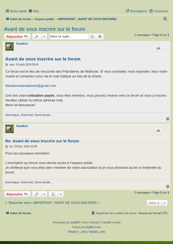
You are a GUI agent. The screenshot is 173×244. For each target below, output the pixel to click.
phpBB (74, 222)
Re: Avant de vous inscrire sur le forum (42, 141)
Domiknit (22, 43)
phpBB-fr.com (93, 227)
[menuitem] (33, 11)
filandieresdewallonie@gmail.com (30, 86)
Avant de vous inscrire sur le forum (44, 29)
